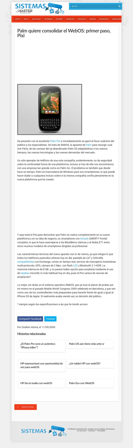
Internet (59, 19)
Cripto (18, 19)
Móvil (26, 19)
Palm (89, 144)
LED (75, 265)
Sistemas (39, 8)
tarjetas (25, 273)
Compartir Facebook (30, 318)
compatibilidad (25, 261)
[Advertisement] (38, 60)
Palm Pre (55, 141)
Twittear (50, 318)
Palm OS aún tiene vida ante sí (86, 343)
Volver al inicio (25, 407)
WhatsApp (36, 19)
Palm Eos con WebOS (81, 383)
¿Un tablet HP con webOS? (84, 363)
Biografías (104, 19)
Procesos (82, 19)
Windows (70, 19)
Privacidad (101, 431)
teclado (84, 238)
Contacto (91, 431)
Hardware (116, 19)
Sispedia (92, 19)
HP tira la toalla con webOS (36, 383)
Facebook (48, 19)
